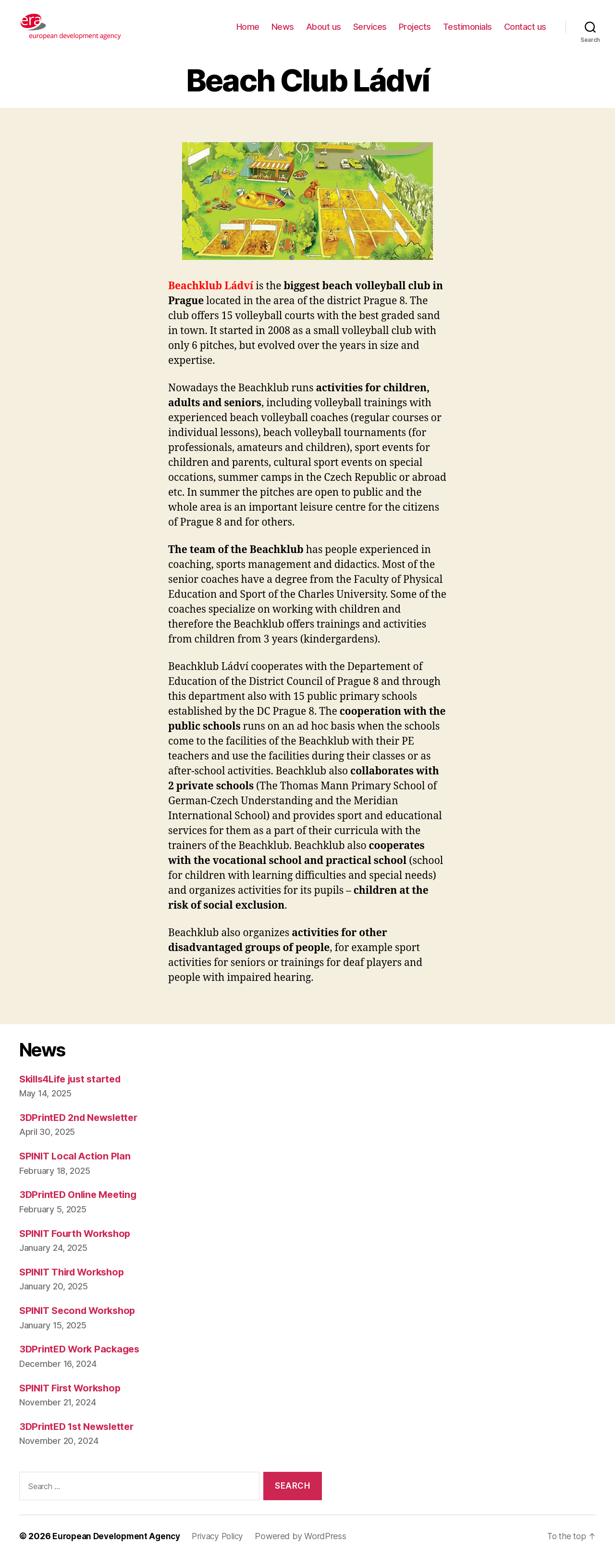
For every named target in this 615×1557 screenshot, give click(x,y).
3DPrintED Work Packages (82, 1349)
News (282, 27)
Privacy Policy (224, 1536)
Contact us (525, 27)
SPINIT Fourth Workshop (78, 1233)
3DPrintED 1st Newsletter (80, 1426)
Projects (415, 27)
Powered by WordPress (309, 1536)
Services (370, 27)
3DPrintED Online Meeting (81, 1194)
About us (323, 27)
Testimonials (467, 27)
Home (247, 27)
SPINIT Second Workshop (81, 1310)
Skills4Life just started (74, 1079)
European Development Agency (118, 1536)
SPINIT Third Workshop (75, 1272)
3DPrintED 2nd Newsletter (82, 1117)
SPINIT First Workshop (73, 1388)
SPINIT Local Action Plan (77, 1156)
